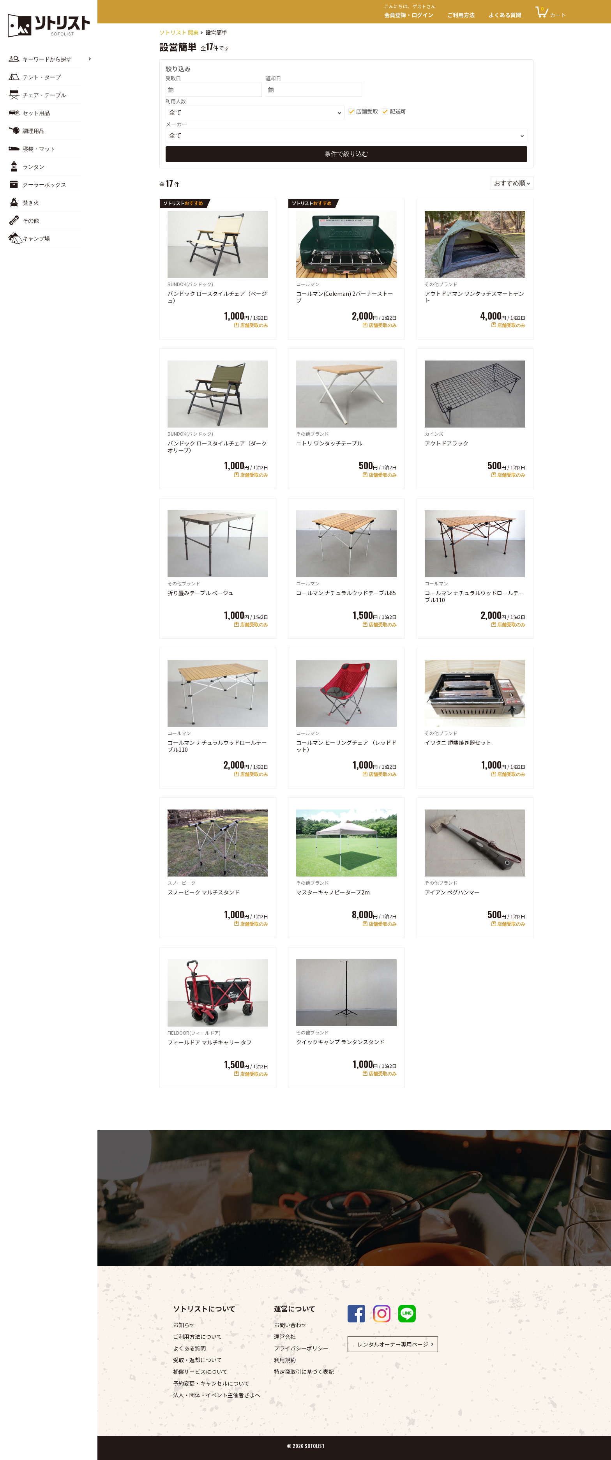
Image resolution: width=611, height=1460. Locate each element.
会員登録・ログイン (412, 12)
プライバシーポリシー (301, 1348)
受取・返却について (197, 1360)
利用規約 (285, 1360)
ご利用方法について (197, 1336)
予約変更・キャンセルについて (211, 1383)
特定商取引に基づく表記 (304, 1371)
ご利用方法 (461, 15)
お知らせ (184, 1325)
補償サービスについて (200, 1371)
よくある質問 (505, 15)
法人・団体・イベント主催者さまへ (216, 1395)
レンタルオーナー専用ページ (392, 1344)
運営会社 (285, 1336)
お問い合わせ (290, 1325)
